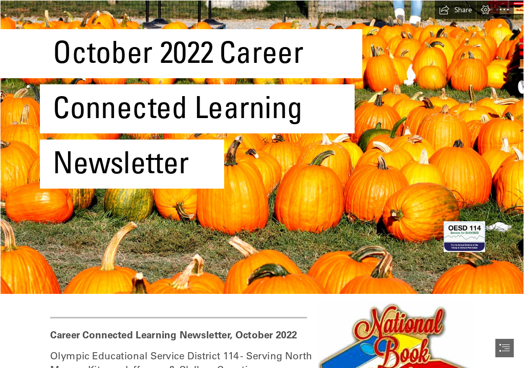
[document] (262, 184)
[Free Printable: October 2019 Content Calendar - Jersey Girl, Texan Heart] (262, 147)
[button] (455, 10)
